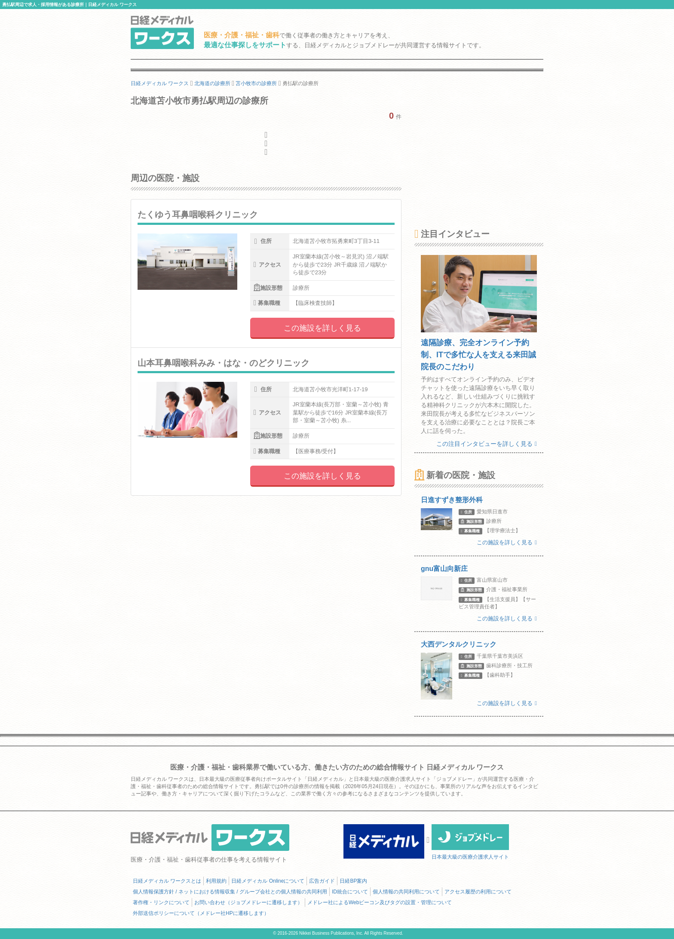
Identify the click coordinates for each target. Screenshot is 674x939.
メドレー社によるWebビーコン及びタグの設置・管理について (379, 902)
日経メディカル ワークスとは (167, 881)
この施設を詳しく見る (322, 328)
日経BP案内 (353, 881)
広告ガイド (322, 881)
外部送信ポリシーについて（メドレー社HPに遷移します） (201, 913)
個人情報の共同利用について (406, 892)
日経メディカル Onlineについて (267, 881)
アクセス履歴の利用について (478, 892)
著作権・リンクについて (161, 902)
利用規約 (216, 881)
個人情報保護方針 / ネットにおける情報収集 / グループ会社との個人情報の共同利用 (230, 892)
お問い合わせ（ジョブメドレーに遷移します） (248, 902)
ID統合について (350, 892)
